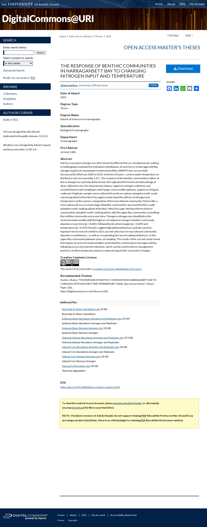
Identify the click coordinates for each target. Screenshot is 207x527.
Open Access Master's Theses (86, 36)
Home (63, 36)
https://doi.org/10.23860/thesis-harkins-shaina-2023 (90, 387)
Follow (153, 85)
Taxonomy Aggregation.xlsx (76, 366)
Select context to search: (18, 58)
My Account (98, 515)
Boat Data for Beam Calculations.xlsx (81, 309)
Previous (173, 35)
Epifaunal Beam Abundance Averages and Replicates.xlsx (91, 318)
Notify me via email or (19, 78)
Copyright (73, 520)
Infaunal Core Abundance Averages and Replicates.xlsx (90, 347)
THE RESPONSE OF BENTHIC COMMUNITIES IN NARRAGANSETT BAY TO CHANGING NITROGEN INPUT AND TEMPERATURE (108, 71)
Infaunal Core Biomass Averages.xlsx (81, 356)
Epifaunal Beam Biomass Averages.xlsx (82, 328)
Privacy (60, 520)
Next (188, 35)
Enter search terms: (15, 47)
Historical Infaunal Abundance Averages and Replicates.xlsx (93, 337)
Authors (8, 104)
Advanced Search (14, 70)
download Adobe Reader (127, 403)
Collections (10, 93)
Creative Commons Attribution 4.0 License (117, 268)
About (73, 515)
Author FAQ (10, 119)
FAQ (84, 515)
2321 (108, 36)
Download (183, 68)
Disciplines (9, 98)
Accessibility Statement (123, 515)
